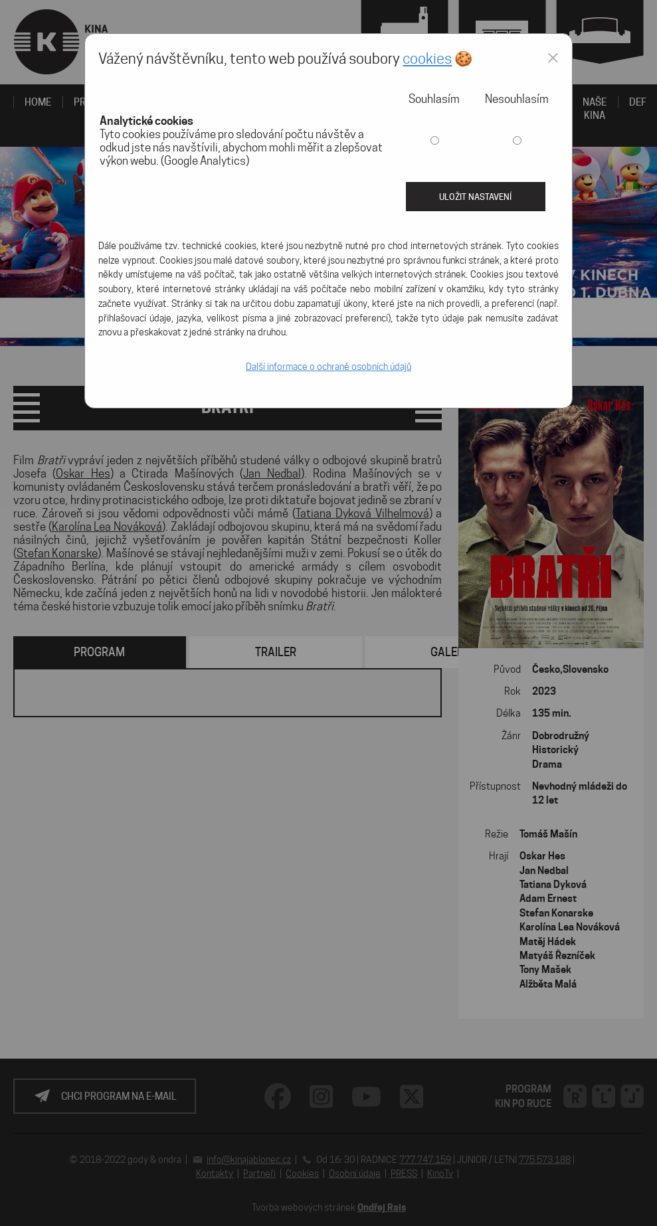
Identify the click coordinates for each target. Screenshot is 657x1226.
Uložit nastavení (475, 196)
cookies (427, 58)
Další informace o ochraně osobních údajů (328, 366)
